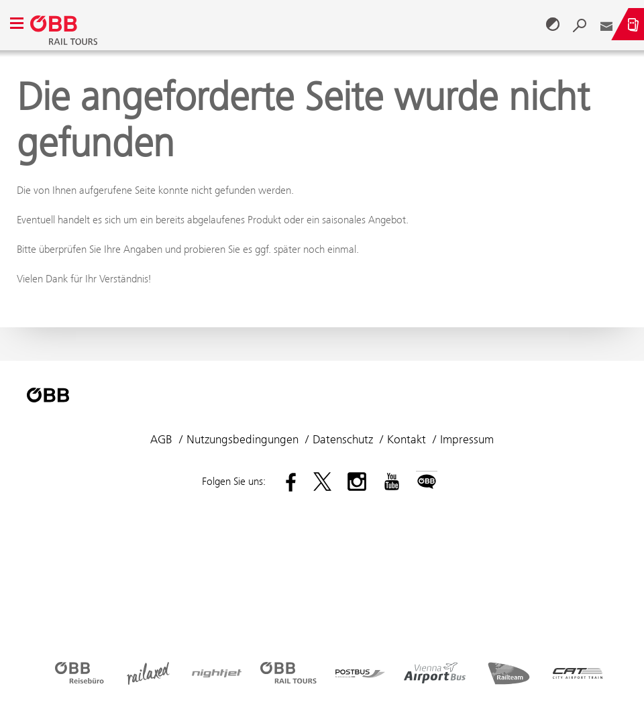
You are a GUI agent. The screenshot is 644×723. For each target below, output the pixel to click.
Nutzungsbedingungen (242, 439)
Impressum (467, 439)
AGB (161, 439)
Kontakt (406, 439)
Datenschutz (343, 439)
